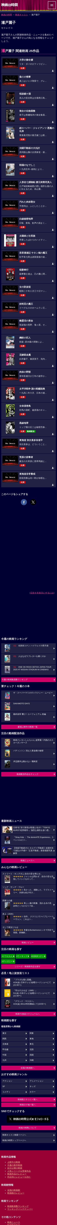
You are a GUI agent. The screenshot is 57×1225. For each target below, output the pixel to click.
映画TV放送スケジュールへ (28, 1014)
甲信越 (5, 1049)
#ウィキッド (21, 956)
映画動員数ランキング (18, 1206)
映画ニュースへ (28, 860)
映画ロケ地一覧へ (28, 1105)
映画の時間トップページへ (14, 1140)
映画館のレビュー (15, 1193)
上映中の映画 (13, 1162)
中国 (4, 1055)
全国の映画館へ (28, 1068)
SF (3, 1086)
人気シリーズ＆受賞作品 (19, 1171)
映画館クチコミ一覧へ (28, 1099)
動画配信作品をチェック (27, 774)
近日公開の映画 (14, 1168)
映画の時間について (27, 1128)
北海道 (5, 1044)
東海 (32, 1039)
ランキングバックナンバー (20, 1209)
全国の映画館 (13, 1190)
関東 (32, 1033)
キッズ (33, 1086)
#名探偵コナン (37, 956)
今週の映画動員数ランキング (15, 679)
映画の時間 (6, 14)
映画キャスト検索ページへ (14, 1135)
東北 (32, 1044)
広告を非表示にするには (42, 593)
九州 (4, 1060)
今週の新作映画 (14, 1165)
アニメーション (36, 1081)
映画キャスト (21, 14)
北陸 (32, 1049)
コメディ (6, 1092)
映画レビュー (28, 942)
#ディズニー (7, 961)
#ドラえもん (7, 956)
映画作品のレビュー (16, 1174)
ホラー (33, 1092)
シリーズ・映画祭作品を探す (27, 966)
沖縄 (32, 1060)
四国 (32, 1055)
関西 (4, 1039)
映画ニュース (13, 1222)
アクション (7, 1081)
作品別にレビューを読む (19, 1177)
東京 (4, 1033)
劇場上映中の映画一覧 (28, 727)
